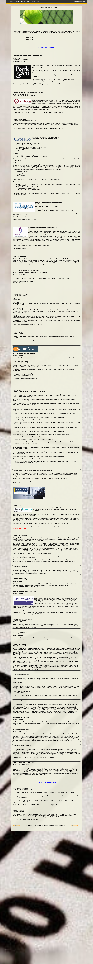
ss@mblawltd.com (32, 627)
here (60, 31)
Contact (33, 1)
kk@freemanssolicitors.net (65, 740)
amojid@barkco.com (61, 84)
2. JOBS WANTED (28, 39)
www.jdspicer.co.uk (18, 282)
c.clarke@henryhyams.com (57, 526)
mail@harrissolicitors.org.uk (32, 219)
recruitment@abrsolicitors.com (24, 396)
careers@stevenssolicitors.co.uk (25, 485)
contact (43, 31)
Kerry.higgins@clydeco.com (20, 194)
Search (17, 1)
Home (11, 1)
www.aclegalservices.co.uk (38, 774)
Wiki (28, 1)
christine (32, 375)
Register (23, 1)
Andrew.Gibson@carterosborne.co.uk (52, 112)
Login (38, 1)
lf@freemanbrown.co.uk (36, 324)
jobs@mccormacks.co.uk (40, 612)
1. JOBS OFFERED (29, 37)
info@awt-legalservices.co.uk (48, 264)
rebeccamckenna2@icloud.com (50, 805)
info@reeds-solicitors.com (52, 639)
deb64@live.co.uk (34, 340)
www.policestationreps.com (80, 1)
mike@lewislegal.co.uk (33, 819)
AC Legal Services (29, 768)
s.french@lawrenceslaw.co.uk (20, 586)
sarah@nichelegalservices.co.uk (58, 128)
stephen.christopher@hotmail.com (37, 573)
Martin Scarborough (23, 695)
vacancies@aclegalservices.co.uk (56, 561)
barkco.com (21, 61)
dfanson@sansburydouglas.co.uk (41, 245)
